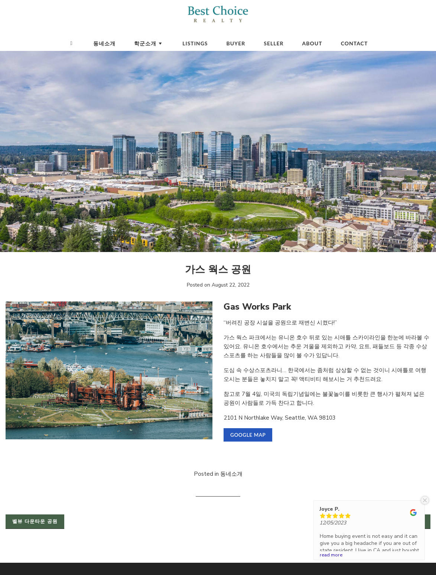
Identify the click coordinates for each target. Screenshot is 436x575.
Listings (195, 43)
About (312, 43)
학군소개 (149, 43)
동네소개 (104, 43)
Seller (273, 43)
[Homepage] (71, 43)
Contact (354, 43)
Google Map (248, 435)
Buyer (236, 43)
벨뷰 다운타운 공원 (35, 521)
